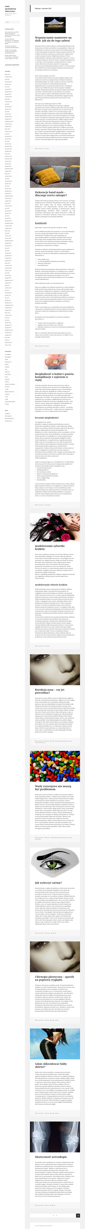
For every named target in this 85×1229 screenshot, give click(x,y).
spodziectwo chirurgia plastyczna (60, 837)
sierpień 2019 (8, 243)
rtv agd (6, 389)
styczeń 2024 (8, 144)
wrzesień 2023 (8, 149)
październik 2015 (9, 330)
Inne (6, 369)
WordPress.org (8, 421)
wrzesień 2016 (8, 307)
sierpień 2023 (8, 151)
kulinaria (7, 372)
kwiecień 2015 (8, 342)
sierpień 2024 (8, 126)
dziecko (7, 364)
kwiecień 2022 (8, 181)
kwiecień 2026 (8, 82)
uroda (6, 396)
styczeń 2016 (8, 322)
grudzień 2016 (8, 302)
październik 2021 (9, 196)
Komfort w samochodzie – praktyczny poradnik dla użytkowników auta (11, 51)
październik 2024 (9, 121)
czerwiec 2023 (8, 156)
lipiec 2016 (7, 312)
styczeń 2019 (8, 253)
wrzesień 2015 (8, 332)
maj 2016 (7, 317)
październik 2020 (9, 223)
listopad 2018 (8, 258)
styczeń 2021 (8, 218)
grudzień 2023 (8, 146)
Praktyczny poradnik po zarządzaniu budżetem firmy (12, 46)
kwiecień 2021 (8, 211)
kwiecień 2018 (8, 268)
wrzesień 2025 (8, 96)
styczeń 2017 (8, 300)
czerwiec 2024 (8, 131)
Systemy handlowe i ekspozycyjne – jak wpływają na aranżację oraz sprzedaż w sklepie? (12, 41)
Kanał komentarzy (9, 418)
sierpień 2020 (8, 228)
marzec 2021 (8, 213)
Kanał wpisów (8, 416)
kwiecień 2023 (8, 158)
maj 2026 (7, 79)
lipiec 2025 (7, 99)
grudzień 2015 (8, 325)
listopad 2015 (8, 327)
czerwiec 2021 (8, 206)
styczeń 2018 (8, 275)
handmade (41, 223)
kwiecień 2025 (8, 106)
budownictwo (8, 362)
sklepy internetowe (9, 391)
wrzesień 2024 (8, 124)
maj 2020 (7, 233)
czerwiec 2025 (8, 101)
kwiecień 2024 (8, 136)
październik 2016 (9, 305)
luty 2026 (7, 86)
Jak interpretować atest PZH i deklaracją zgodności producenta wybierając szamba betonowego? (12, 34)
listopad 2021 (8, 193)
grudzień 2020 (8, 221)
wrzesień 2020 (8, 226)
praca (6, 377)
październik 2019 (9, 240)
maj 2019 (7, 248)
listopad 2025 (8, 94)
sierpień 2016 (8, 310)
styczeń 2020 (8, 238)
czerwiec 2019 (8, 245)
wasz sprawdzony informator (10, 8)
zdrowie (7, 404)
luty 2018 (7, 273)
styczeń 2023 (8, 163)
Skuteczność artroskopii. (51, 1157)
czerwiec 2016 (8, 315)
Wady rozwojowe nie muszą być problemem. (53, 787)
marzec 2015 (8, 345)
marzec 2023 (8, 161)
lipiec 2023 (7, 154)
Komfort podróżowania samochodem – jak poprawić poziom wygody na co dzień (11, 57)
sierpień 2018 (8, 260)
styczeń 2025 (8, 114)
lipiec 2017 (7, 285)
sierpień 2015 (8, 335)
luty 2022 (7, 186)
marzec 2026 (8, 84)
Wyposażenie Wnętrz (10, 401)
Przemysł (7, 379)
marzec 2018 (8, 270)
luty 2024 (7, 141)
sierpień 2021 (8, 201)
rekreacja (7, 386)
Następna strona (78, 1216)
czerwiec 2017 (8, 288)
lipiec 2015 (7, 337)
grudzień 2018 (8, 255)
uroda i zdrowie (55, 1020)
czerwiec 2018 (8, 265)
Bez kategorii (8, 357)
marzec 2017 (8, 295)
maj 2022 (7, 178)
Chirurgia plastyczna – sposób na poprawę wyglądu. (54, 978)
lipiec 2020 (7, 230)
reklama (7, 381)
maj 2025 (7, 104)
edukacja (7, 367)
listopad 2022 (8, 166)
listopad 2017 (8, 278)
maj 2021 (7, 208)
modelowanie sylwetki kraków (49, 547)
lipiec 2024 (7, 129)
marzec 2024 (8, 139)
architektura (8, 354)
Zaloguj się (7, 413)
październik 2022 (9, 168)
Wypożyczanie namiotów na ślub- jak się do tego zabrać (53, 39)
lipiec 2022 (7, 173)
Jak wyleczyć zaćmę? (48, 882)
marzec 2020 (8, 235)
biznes (6, 359)
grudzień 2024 (8, 116)
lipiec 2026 (7, 74)
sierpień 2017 (8, 283)
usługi (6, 399)
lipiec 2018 (7, 263)
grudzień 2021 (8, 191)
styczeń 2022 (8, 188)
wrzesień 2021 (8, 198)
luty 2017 (7, 298)
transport (7, 394)
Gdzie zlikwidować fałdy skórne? (51, 1065)
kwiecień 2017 (8, 293)
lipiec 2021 (7, 203)
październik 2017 (9, 280)
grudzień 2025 (8, 91)
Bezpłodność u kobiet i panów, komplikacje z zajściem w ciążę (54, 377)
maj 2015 (7, 340)
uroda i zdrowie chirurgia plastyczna (59, 741)
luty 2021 (7, 216)
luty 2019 (7, 250)
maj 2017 (7, 290)
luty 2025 (7, 111)
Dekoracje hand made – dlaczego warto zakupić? (51, 193)
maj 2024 (7, 134)
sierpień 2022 (8, 171)
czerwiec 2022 (8, 176)
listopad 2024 (8, 119)
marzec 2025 (8, 109)
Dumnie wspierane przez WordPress (43, 1225)
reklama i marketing (10, 384)
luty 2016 (7, 320)
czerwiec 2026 (8, 77)
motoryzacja (8, 374)
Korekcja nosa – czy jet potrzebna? (49, 691)
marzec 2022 (8, 183)
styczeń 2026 (8, 89)
